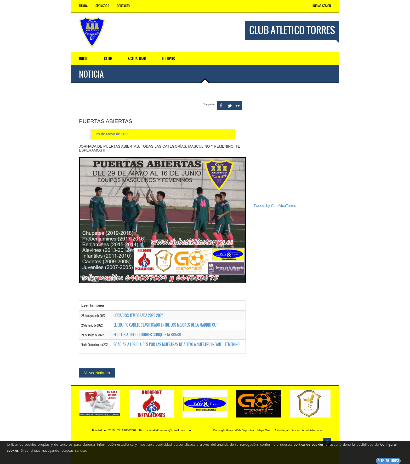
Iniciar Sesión (321, 6)
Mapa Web (264, 430)
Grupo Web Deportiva (240, 430)
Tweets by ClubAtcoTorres (275, 206)
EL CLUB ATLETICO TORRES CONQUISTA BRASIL (147, 335)
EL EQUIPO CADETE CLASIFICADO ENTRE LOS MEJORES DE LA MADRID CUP (165, 325)
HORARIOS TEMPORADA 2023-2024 (138, 315)
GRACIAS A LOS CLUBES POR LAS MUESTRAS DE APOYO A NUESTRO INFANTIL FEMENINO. (176, 344)
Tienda (83, 6)
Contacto (123, 6)
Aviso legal (281, 430)
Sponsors (102, 6)
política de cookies (308, 444)
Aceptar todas (388, 460)
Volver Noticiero (97, 373)
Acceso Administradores (307, 430)
